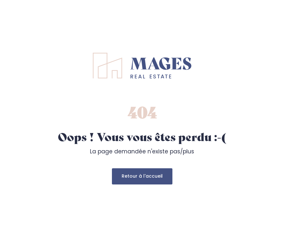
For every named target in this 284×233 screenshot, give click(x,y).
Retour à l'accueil (142, 176)
